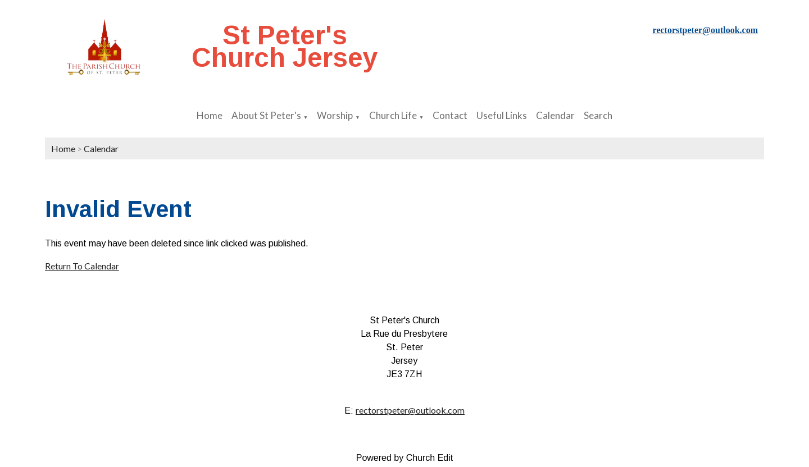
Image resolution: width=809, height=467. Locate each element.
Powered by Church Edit (404, 458)
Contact (450, 115)
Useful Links (501, 115)
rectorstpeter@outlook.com (410, 410)
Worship (335, 115)
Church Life (393, 115)
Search (598, 115)
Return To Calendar (82, 265)
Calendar (555, 115)
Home (209, 115)
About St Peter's (266, 115)
